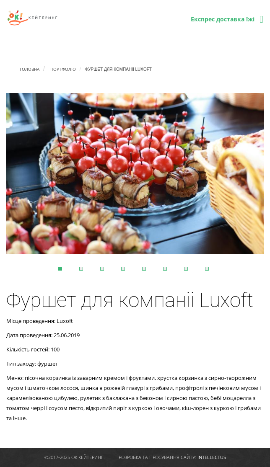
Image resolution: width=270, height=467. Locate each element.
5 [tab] (144, 269)
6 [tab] (165, 269)
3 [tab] (102, 269)
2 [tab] (81, 269)
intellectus (211, 457)
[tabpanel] (135, 173)
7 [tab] (186, 269)
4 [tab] (123, 269)
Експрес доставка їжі (222, 19)
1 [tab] (60, 269)
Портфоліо (63, 69)
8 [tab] (207, 269)
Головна (29, 69)
